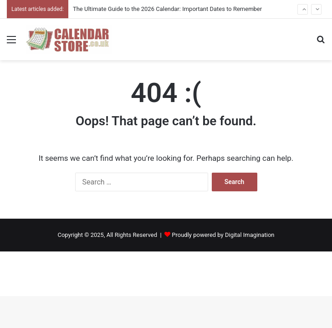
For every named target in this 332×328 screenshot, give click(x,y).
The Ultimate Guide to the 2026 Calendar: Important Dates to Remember (167, 8)
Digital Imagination (250, 234)
